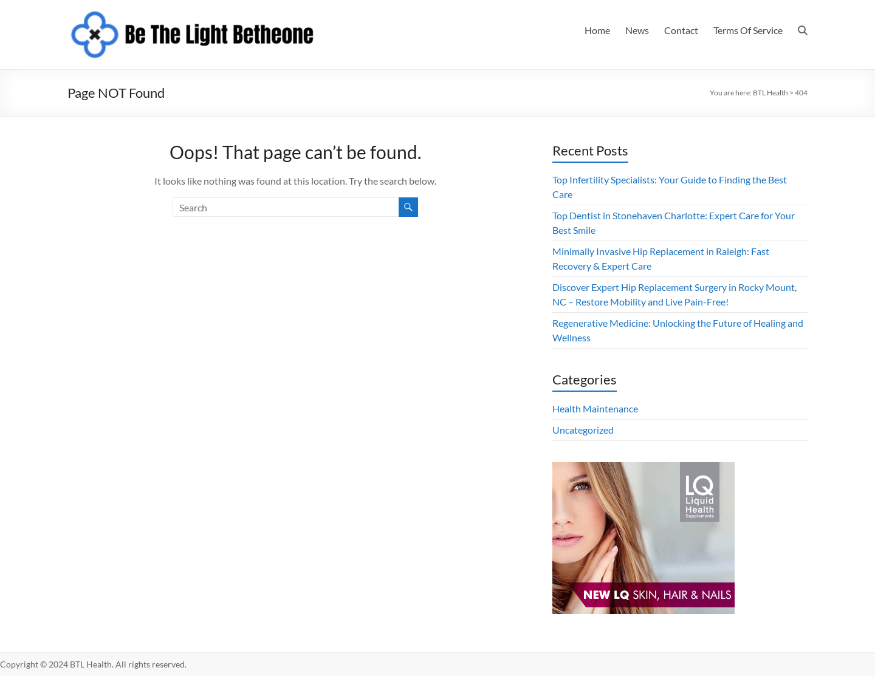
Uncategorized (583, 429)
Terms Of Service (748, 30)
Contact (681, 30)
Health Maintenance (595, 408)
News (637, 30)
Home (597, 30)
